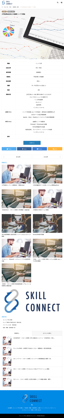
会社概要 (10, 408)
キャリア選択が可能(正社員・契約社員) (12, 322)
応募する (32, 143)
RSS (32, 404)
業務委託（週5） (11, 11)
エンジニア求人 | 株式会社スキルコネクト (28, 415)
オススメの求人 (47, 333)
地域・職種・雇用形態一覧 (9, 327)
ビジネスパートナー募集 (27, 410)
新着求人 (16, 333)
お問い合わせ (38, 410)
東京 (4, 11)
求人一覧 (6, 7)
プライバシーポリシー (50, 408)
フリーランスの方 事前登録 (9, 325)
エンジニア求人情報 (7, 319)
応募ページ (40, 408)
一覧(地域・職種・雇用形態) (30, 408)
